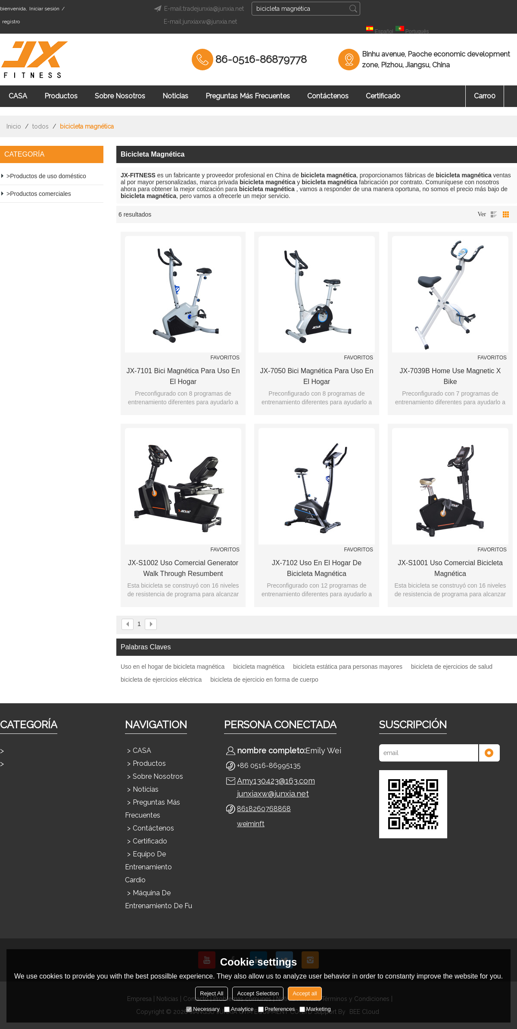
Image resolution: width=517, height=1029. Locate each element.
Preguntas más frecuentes (248, 96)
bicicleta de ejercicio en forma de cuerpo (264, 679)
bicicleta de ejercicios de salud (451, 666)
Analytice (239, 1009)
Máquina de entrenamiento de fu (158, 899)
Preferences (276, 1009)
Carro (484, 96)
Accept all (305, 993)
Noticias (175, 96)
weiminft (251, 824)
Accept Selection (258, 993)
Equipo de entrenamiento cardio (148, 867)
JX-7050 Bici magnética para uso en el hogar (316, 376)
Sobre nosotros (120, 96)
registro (11, 22)
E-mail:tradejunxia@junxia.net (197, 8)
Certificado (383, 96)
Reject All (211, 993)
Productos (61, 96)
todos (40, 126)
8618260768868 (264, 809)
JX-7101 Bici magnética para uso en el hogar (183, 376)
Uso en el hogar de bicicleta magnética (172, 666)
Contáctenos (328, 96)
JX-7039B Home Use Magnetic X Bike (450, 376)
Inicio (13, 126)
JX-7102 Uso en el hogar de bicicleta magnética (316, 568)
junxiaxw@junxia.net (273, 793)
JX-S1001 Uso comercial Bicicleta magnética (450, 568)
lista (493, 214)
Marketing (315, 1009)
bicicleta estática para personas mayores (347, 666)
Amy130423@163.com (276, 780)
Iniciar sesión (44, 9)
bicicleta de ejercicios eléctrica (161, 679)
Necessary (202, 1009)
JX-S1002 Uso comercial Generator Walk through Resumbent (183, 568)
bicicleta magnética (258, 666)
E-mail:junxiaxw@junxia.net (200, 21)
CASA (18, 96)
